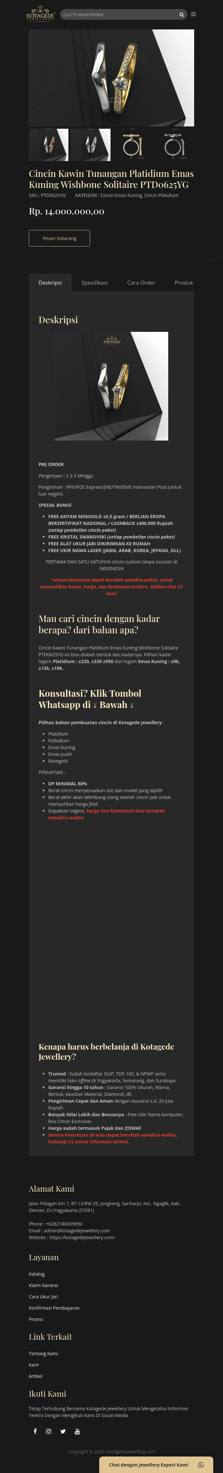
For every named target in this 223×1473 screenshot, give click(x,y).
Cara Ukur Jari (43, 1296)
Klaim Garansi (43, 1285)
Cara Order (141, 282)
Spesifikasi (94, 282)
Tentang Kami (43, 1353)
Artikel (35, 1376)
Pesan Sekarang (59, 238)
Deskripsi (50, 282)
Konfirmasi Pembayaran (54, 1308)
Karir (34, 1365)
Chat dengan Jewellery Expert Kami (156, 1465)
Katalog (37, 1274)
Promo (36, 1319)
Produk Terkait (193, 282)
